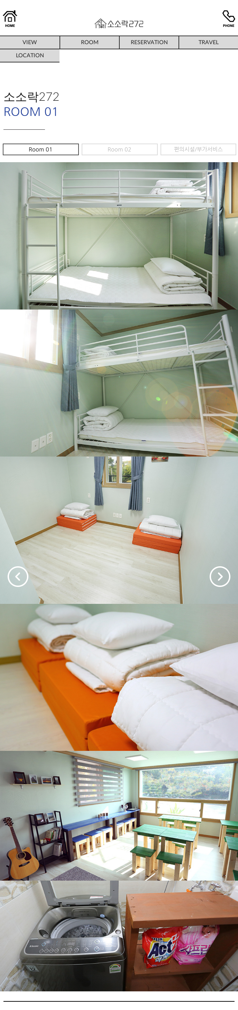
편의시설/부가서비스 (198, 149)
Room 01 (41, 149)
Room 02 (119, 149)
